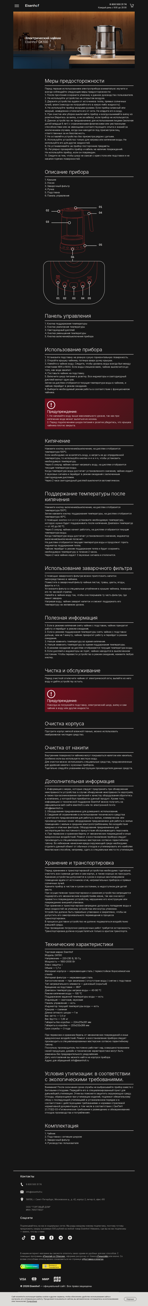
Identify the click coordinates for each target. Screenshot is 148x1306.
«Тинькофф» (102, 1256)
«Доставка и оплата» (92, 1259)
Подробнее (32, 1301)
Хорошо (130, 1299)
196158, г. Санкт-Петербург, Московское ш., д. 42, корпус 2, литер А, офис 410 (65, 1199)
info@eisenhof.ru (34, 1192)
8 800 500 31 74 (34, 1184)
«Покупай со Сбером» (54, 1256)
